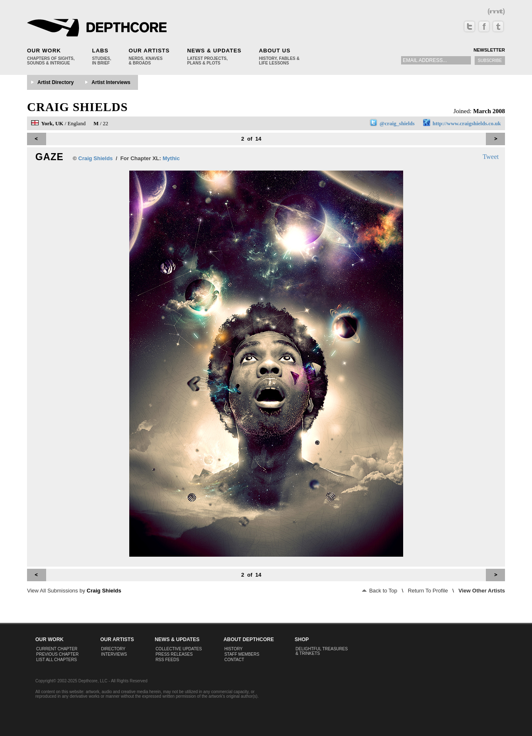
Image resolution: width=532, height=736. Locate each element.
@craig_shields (396, 123)
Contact (234, 659)
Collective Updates (178, 649)
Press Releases (173, 654)
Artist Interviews (110, 82)
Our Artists (149, 50)
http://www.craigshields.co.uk (467, 123)
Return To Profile (428, 590)
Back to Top (379, 590)
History (233, 649)
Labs (100, 50)
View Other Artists (481, 590)
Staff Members (241, 654)
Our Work (44, 50)
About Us (275, 50)
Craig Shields (77, 107)
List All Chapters (56, 659)
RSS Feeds (167, 659)
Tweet (491, 156)
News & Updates (214, 50)
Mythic (171, 158)
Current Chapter (56, 649)
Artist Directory (55, 82)
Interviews (114, 654)
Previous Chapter (57, 654)
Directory (113, 649)
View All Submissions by (74, 590)
